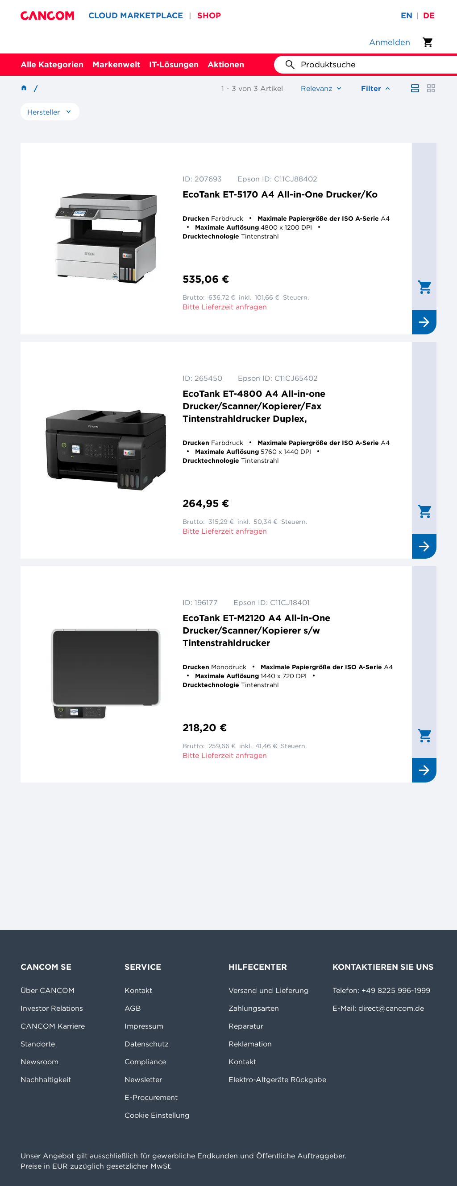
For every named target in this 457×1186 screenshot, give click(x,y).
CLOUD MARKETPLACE (135, 15)
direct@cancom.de (391, 1008)
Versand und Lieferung (268, 990)
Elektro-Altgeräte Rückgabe (277, 1079)
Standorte (38, 1043)
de (429, 15)
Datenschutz (147, 1043)
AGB (133, 1008)
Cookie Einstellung (157, 1115)
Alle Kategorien (52, 64)
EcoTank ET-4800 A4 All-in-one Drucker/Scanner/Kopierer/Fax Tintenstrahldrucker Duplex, (254, 406)
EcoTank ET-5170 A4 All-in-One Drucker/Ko (280, 194)
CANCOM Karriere (53, 1025)
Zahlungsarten (253, 1008)
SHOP (209, 15)
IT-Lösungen (174, 64)
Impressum (144, 1025)
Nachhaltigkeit (46, 1079)
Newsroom (39, 1061)
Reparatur (245, 1025)
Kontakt (138, 990)
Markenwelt (116, 64)
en (406, 15)
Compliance (145, 1061)
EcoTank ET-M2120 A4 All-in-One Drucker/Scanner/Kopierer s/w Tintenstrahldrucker (256, 630)
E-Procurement (151, 1097)
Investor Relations (52, 1008)
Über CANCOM (48, 990)
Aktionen (226, 64)
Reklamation (250, 1043)
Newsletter (143, 1079)
